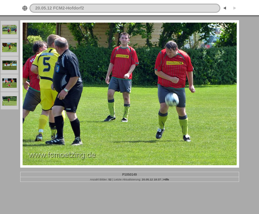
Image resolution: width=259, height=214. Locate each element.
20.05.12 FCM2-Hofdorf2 (59, 8)
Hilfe (166, 179)
